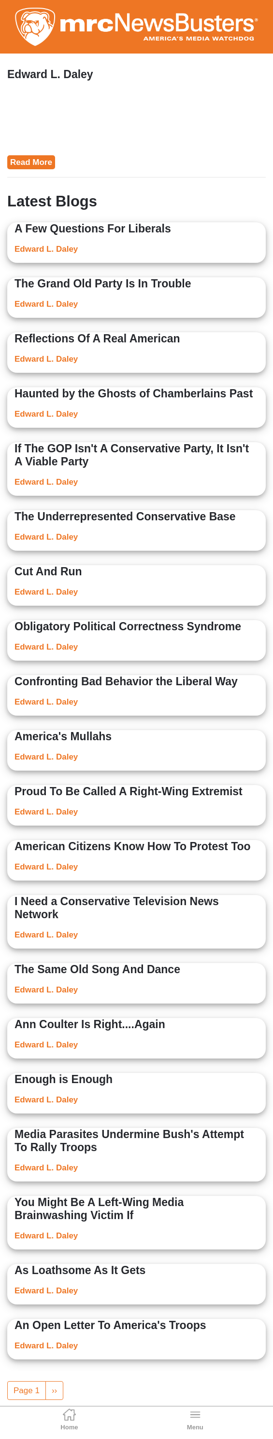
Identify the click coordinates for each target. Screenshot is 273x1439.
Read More (31, 162)
